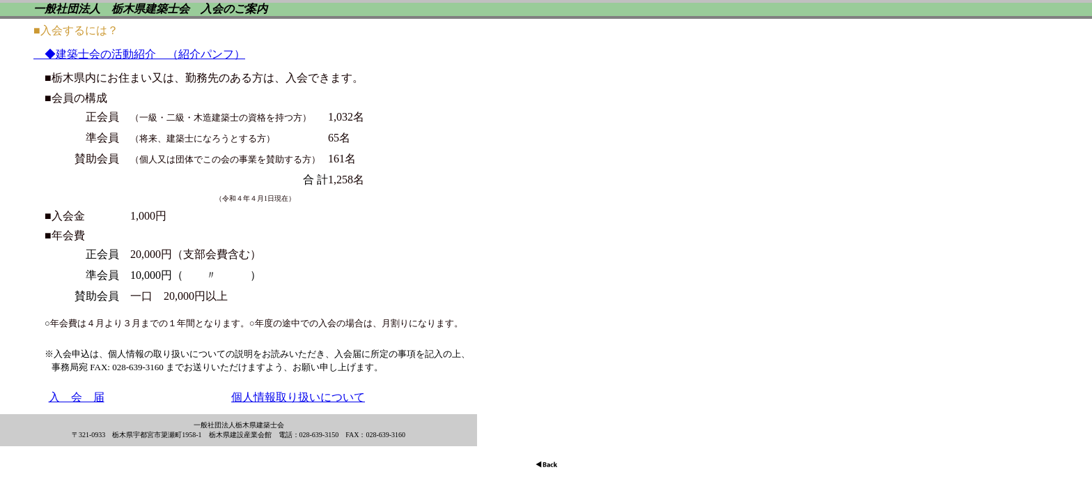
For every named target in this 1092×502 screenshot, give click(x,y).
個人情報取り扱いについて (298, 397)
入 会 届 (76, 397)
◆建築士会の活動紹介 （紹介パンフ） (139, 54)
